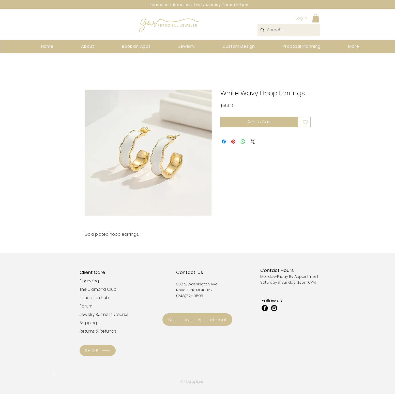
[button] (315, 18)
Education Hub (94, 298)
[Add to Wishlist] (305, 122)
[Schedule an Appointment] (197, 319)
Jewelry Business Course (97, 314)
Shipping (88, 323)
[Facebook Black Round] (265, 308)
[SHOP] (98, 350)
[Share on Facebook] (224, 142)
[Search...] (288, 30)
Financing (89, 281)
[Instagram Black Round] (274, 308)
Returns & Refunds (97, 331)
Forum (86, 306)
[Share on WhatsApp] (243, 142)
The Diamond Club (97, 289)
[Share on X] (253, 142)
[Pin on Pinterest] (233, 142)
